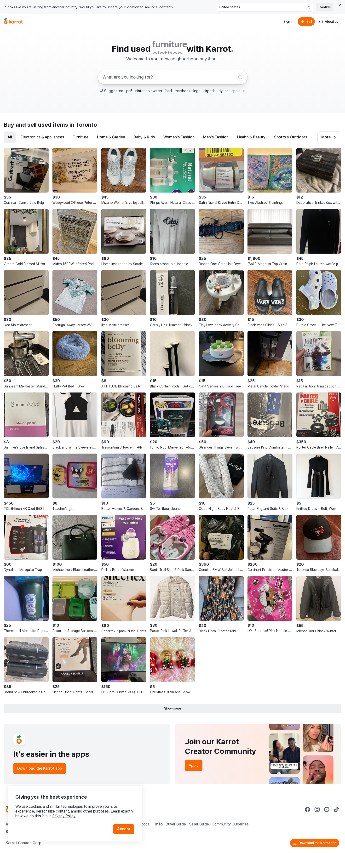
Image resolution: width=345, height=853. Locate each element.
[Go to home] (13, 21)
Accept (123, 829)
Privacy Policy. (64, 816)
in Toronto (83, 124)
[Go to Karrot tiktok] (336, 809)
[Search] (240, 77)
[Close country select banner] (339, 5)
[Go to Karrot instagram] (317, 809)
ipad (168, 91)
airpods (209, 91)
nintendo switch (148, 91)
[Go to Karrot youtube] (327, 809)
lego (197, 91)
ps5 (129, 91)
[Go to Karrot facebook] (307, 809)
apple (236, 91)
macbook (182, 91)
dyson (223, 91)
